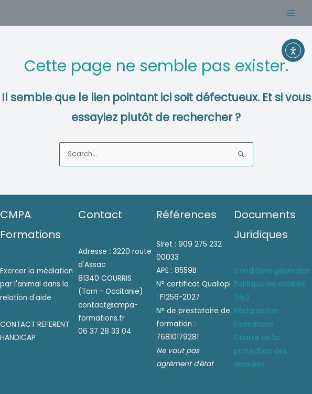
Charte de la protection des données (260, 351)
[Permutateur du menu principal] (291, 13)
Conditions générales (272, 271)
